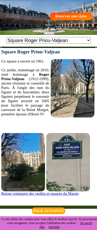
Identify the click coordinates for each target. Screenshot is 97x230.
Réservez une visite (71, 16)
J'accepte (54, 227)
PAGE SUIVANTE (48, 211)
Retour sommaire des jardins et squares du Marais (40, 193)
